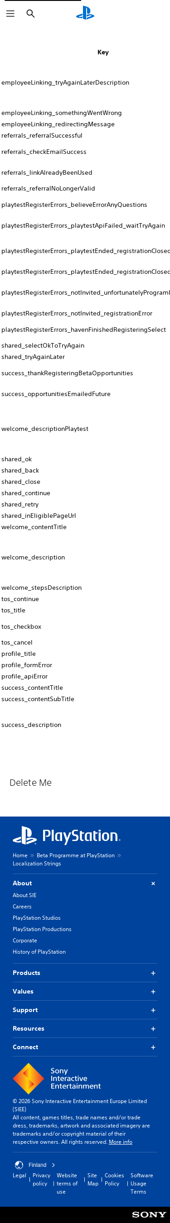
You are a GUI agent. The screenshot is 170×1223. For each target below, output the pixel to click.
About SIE (24, 895)
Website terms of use (67, 1183)
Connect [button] (85, 1047)
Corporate (25, 940)
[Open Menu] (10, 13)
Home (20, 855)
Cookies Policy (114, 1179)
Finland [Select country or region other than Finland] (35, 1165)
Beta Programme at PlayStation (76, 855)
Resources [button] (85, 1028)
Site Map (92, 1179)
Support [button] (85, 1010)
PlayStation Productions (42, 929)
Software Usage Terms (142, 1183)
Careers (22, 906)
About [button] (85, 883)
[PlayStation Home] (85, 13)
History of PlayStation (39, 951)
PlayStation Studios (37, 918)
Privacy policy (41, 1179)
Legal (19, 1175)
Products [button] (85, 973)
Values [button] (85, 991)
